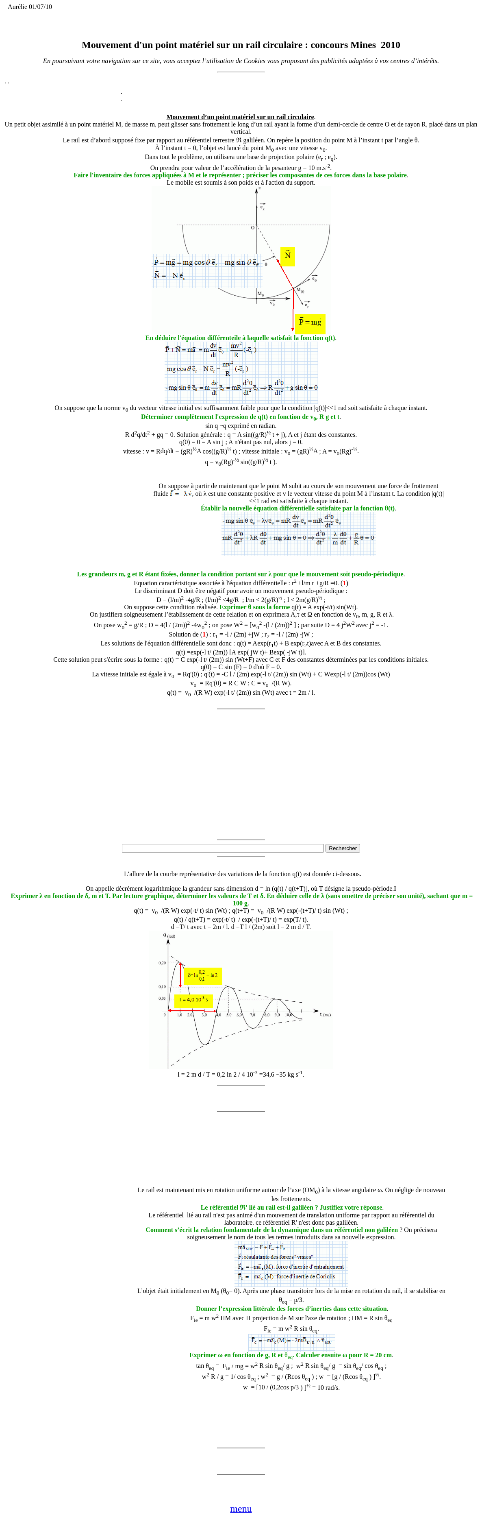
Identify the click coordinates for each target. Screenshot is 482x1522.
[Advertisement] (94, 515)
